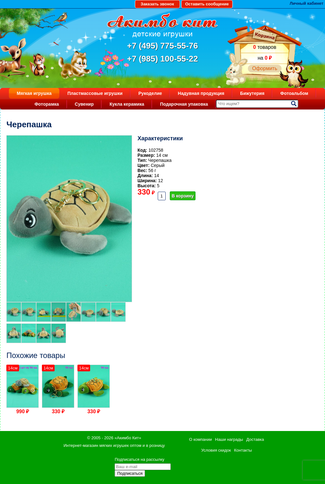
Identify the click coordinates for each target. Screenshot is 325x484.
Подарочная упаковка (184, 104)
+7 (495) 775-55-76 (162, 45)
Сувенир (84, 104)
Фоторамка (47, 104)
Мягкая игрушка (34, 93)
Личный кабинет (306, 3)
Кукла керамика (126, 104)
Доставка (255, 439)
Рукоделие (150, 93)
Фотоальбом (294, 93)
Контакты (243, 450)
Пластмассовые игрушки (95, 93)
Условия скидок (216, 450)
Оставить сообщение (207, 4)
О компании (200, 439)
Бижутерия (252, 93)
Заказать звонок (157, 4)
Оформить (264, 68)
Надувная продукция (201, 93)
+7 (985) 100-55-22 (162, 58)
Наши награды (229, 439)
